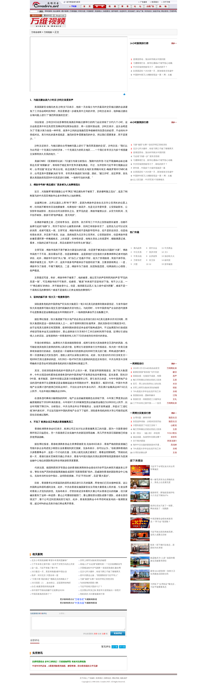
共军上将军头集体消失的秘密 (93, 560)
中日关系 (138, 252)
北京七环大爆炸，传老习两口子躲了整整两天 (100, 572)
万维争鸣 (173, 11)
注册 (103, 634)
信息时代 (123, 11)
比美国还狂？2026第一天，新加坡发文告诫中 (153, 71)
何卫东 (152, 260)
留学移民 (114, 11)
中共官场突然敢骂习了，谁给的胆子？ (150, 67)
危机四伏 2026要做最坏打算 (92, 594)
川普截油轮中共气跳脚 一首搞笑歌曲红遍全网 (100, 568)
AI (150, 264)
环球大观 (81, 11)
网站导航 (115, 678)
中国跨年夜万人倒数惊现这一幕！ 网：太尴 (152, 75)
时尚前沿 (148, 11)
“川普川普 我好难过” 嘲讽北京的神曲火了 (50, 579)
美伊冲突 (153, 252)
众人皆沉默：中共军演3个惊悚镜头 (148, 180)
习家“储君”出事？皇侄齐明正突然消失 (97, 579)
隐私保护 (123, 678)
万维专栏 (138, 260)
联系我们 (155, 2)
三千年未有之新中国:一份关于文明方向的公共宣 (53, 564)
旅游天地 (156, 11)
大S (166, 252)
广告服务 (143, 2)
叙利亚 (167, 260)
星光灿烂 (131, 11)
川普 (136, 264)
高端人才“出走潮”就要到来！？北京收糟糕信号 (101, 564)
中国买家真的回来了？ (42, 594)
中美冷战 (138, 256)
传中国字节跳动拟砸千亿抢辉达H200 (48, 590)
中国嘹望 (90, 11)
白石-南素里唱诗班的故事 (43, 586)
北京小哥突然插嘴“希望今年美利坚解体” (50, 560)
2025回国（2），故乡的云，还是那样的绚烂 (51, 583)
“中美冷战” (79, 603)
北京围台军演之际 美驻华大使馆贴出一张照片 (100, 590)
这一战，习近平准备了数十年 (45, 568)
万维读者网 (36, 32)
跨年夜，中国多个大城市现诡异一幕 (149, 168)
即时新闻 (48, 11)
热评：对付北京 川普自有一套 (45, 575)
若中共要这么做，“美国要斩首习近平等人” (99, 575)
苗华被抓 (168, 264)
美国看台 (98, 11)
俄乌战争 (138, 248)
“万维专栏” (79, 599)
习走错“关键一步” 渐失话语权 (146, 156)
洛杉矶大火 (169, 256)
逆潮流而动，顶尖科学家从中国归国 (149, 59)
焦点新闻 (56, 11)
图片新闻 (65, 11)
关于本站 (83, 678)
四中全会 (153, 248)
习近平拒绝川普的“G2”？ (91, 586)
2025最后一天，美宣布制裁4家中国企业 (49, 572)
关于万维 (166, 2)
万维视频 (73, 11)
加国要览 (106, 11)
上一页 (114, 647)
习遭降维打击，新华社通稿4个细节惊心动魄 (152, 63)
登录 (95, 634)
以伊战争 (153, 256)
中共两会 (168, 248)
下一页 (122, 647)
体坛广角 (139, 11)
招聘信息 (107, 678)
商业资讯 (164, 11)
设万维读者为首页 (73, 2)
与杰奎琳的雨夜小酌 (89, 583)
